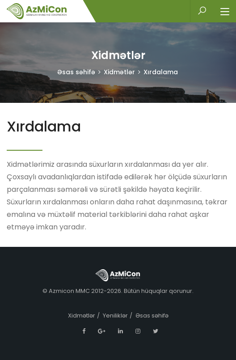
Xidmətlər (119, 72)
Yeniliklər (115, 315)
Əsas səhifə (76, 72)
